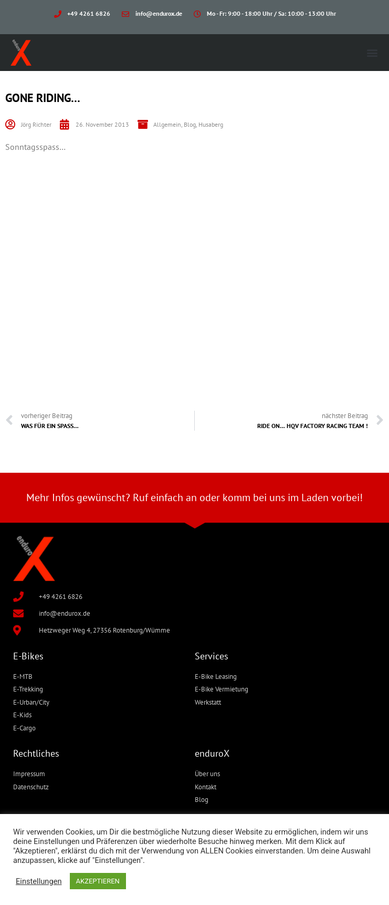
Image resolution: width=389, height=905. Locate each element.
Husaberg (210, 124)
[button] (372, 53)
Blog (190, 124)
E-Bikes (28, 656)
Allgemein (167, 124)
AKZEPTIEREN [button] (98, 881)
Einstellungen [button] (39, 881)
